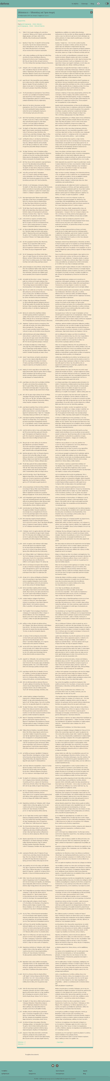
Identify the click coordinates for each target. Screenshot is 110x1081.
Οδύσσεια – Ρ (22, 1042)
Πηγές (30, 1071)
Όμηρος (46, 15)
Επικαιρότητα (60, 1073)
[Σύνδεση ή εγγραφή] (98, 3)
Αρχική (85, 1071)
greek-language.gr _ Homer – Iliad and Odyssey (31, 26)
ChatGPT (73, 1078)
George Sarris (50, 1078)
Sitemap (84, 4)
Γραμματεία (32, 1073)
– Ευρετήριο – (60, 1042)
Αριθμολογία (5, 1073)
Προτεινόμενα (60, 1071)
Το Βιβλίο (75, 4)
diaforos (4, 3)
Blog (92, 4)
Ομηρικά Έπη (21, 20)
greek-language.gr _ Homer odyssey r (31, 24)
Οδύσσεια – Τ (21, 1044)
